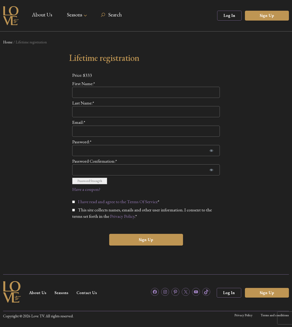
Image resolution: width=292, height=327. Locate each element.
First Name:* (83, 84)
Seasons (74, 14)
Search (115, 14)
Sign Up (267, 15)
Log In (229, 15)
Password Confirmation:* (94, 161)
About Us (42, 14)
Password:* (82, 142)
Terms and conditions (275, 315)
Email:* (78, 122)
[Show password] (211, 150)
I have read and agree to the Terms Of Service (118, 202)
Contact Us (86, 292)
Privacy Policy (122, 216)
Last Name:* (83, 103)
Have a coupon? (86, 189)
